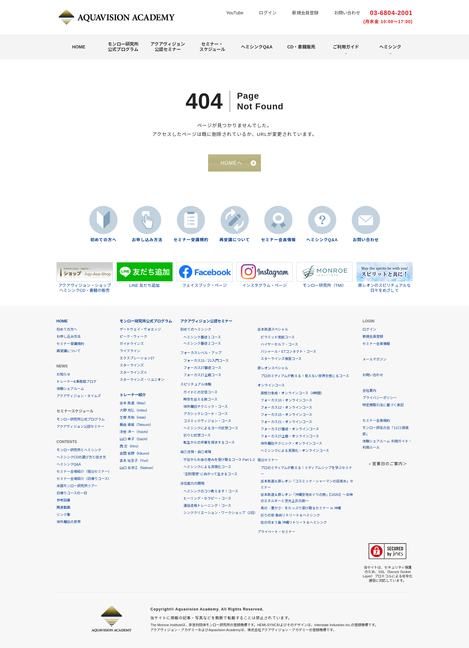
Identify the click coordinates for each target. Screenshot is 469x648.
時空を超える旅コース (200, 399)
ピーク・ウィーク (133, 336)
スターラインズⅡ (133, 372)
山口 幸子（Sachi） (135, 439)
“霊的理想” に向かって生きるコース (210, 474)
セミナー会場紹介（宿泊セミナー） (84, 471)
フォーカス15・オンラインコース (286, 414)
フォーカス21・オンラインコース (286, 422)
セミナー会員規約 (376, 420)
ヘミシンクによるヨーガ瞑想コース (210, 428)
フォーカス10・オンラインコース (286, 400)
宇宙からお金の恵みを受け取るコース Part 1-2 (219, 459)
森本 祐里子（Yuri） (135, 460)
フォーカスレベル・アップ (201, 353)
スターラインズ (132, 365)
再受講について (234, 239)
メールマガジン (374, 359)
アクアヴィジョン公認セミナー (167, 47)
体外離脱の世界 (69, 522)
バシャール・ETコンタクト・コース (288, 351)
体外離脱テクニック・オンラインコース (291, 443)
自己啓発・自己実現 (195, 452)
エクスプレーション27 (137, 358)
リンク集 (63, 514)
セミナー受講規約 (190, 239)
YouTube (234, 12)
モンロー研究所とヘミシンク (79, 450)
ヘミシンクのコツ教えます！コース (210, 491)
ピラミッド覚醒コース (278, 337)
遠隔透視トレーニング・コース (207, 505)
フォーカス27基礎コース (202, 368)
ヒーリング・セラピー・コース (207, 498)
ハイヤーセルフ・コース (279, 344)
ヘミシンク (390, 46)
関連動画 (63, 507)
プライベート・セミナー (276, 532)
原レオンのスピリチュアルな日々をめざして (385, 277)
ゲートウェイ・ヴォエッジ (140, 329)
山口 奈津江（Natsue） (138, 468)
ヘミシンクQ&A (256, 46)
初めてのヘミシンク (195, 329)
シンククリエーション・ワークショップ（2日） (220, 513)
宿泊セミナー (267, 460)
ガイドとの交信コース (200, 392)
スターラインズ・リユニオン (142, 379)
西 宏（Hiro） (130, 446)
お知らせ (63, 374)
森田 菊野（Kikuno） (136, 453)
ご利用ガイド (346, 46)
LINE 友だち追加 (145, 275)
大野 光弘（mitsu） (134, 410)
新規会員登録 (305, 12)
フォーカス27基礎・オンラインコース (290, 429)
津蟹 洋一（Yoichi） (135, 432)
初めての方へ (103, 239)
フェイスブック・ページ (205, 275)
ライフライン (130, 351)
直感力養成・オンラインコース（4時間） (292, 393)
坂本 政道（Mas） (134, 403)
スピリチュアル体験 (195, 384)
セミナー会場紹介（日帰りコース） (84, 479)
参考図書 (63, 500)
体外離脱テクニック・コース (205, 406)
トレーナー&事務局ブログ (77, 381)
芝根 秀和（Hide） (134, 417)
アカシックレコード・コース (205, 414)
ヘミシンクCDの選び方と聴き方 (81, 457)
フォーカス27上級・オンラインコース (290, 436)
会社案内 (369, 390)
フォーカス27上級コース (202, 375)
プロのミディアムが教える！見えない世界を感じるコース (305, 376)
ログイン (268, 12)
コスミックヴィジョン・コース (207, 421)
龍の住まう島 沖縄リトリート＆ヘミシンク (294, 522)
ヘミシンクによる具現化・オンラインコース (295, 450)
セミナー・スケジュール (212, 47)
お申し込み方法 (147, 239)
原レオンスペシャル (272, 368)
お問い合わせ (347, 12)
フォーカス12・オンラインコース (286, 407)
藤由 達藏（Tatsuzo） (136, 424)
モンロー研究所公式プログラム (123, 47)
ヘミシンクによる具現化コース (207, 467)
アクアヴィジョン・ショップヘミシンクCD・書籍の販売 (85, 277)
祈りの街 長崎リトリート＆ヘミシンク (290, 515)
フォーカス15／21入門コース (205, 360)
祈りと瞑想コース (197, 435)
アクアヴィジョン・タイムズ (79, 396)
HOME (78, 46)
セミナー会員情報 (278, 239)
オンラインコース (271, 385)
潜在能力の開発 (192, 483)
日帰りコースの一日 (72, 493)
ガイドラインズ (132, 344)
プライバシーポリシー (379, 398)
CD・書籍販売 (301, 46)
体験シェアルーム (70, 389)
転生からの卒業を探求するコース (209, 442)
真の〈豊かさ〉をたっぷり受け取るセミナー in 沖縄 (301, 508)
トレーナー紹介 (133, 395)
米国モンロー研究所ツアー (77, 486)
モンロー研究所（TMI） (325, 275)
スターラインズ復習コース (281, 359)
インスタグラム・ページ (265, 275)
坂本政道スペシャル (272, 329)
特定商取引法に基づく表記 (383, 405)
